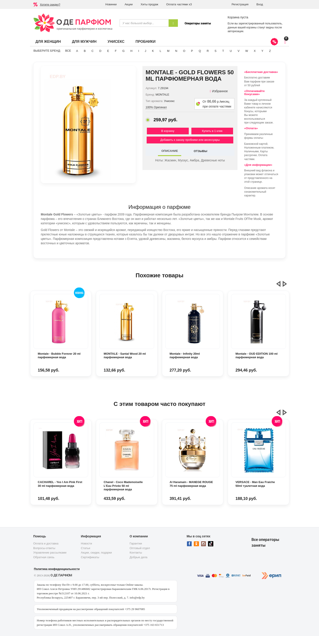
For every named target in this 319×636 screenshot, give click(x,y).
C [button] (92, 51)
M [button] (168, 51)
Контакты (136, 552)
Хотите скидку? (50, 4)
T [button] (223, 51)
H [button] (131, 51)
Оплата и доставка (45, 543)
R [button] (208, 51)
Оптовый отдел (140, 548)
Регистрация (240, 4)
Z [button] (270, 51)
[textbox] (144, 23)
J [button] (145, 51)
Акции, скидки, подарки (96, 552)
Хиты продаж (149, 4)
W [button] (246, 51)
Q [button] (200, 51)
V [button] (238, 51)
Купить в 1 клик (212, 131)
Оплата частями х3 (179, 4)
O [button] (184, 51)
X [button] (255, 51)
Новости (86, 543)
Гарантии (136, 543)
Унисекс (115, 41)
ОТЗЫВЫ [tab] (200, 151)
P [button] (192, 51)
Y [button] (262, 51)
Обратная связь (43, 557)
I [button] (138, 51)
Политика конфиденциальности (57, 569)
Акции (128, 4)
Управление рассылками (49, 552)
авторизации (235, 31)
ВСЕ (68, 50)
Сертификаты (90, 557)
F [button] (116, 51)
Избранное (219, 91)
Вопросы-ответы (44, 548)
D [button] (100, 51)
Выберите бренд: (47, 50)
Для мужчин (84, 41)
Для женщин (48, 41)
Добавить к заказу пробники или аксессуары (190, 139)
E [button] (108, 51)
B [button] (85, 51)
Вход (260, 4)
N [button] (176, 51)
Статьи (85, 548)
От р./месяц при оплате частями (216, 104)
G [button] (123, 51)
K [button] (153, 51)
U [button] (231, 51)
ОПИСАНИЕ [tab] (169, 151)
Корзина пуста (238, 17)
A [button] (77, 51)
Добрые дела (138, 557)
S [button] (215, 51)
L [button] (160, 51)
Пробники (146, 41)
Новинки (111, 4)
